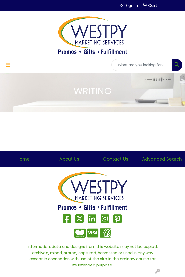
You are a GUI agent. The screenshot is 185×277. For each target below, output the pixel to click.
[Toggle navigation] (8, 64)
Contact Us (115, 159)
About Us (69, 159)
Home (23, 159)
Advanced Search (162, 159)
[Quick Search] (141, 65)
